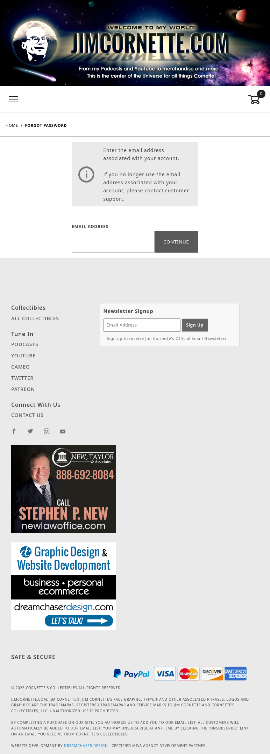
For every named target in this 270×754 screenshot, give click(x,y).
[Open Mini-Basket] (256, 99)
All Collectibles (35, 318)
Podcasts (24, 344)
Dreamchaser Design (86, 745)
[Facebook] (17, 434)
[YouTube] (66, 434)
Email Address (90, 226)
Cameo (20, 366)
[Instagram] (50, 434)
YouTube (23, 355)
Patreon (23, 389)
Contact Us (27, 415)
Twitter (22, 378)
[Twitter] (33, 434)
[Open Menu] (14, 99)
